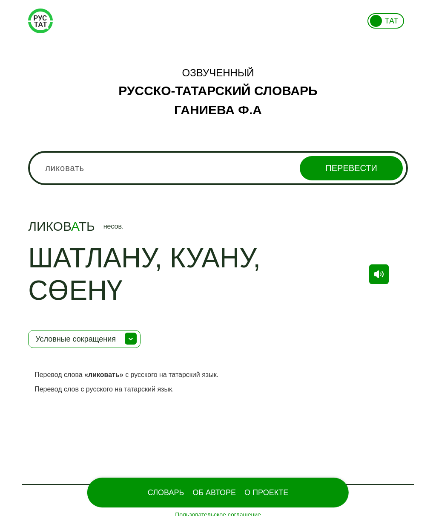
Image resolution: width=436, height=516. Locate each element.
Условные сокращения (75, 339)
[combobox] (218, 168)
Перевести (351, 168)
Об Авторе (214, 492)
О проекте (266, 492)
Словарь (166, 492)
